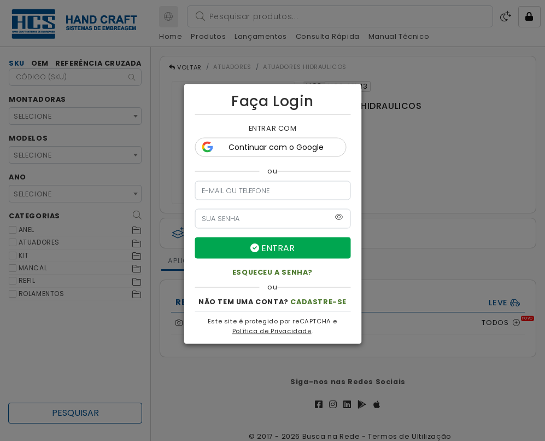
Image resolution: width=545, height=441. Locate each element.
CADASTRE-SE (318, 301)
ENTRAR (272, 247)
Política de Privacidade (272, 330)
